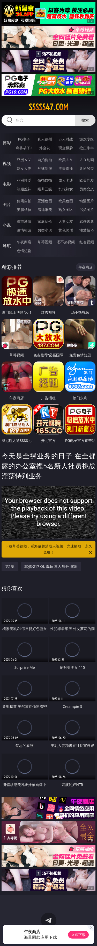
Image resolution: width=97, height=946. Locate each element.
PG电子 (24, 139)
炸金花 (44, 147)
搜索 (85, 120)
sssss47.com (48, 107)
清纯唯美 (45, 209)
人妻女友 (65, 221)
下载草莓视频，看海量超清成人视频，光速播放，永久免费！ (49, 549)
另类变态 (86, 189)
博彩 (7, 143)
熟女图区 (65, 209)
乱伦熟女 (65, 189)
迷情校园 (24, 230)
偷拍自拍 (45, 180)
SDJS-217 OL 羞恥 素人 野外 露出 (51, 566)
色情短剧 (24, 250)
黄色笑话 (65, 230)
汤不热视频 (66, 241)
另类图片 (86, 209)
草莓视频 (45, 241)
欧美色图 (65, 200)
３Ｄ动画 (86, 159)
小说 (7, 225)
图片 (7, 204)
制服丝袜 (24, 189)
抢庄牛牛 (86, 147)
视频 (7, 163)
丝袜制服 (45, 168)
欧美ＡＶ (65, 159)
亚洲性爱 (24, 180)
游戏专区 (86, 139)
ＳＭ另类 (86, 168)
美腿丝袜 (24, 209)
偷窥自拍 (24, 200)
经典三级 (45, 189)
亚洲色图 (45, 200)
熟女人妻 (24, 168)
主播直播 (65, 168)
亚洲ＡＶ (24, 159)
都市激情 (24, 221)
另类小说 (45, 230)
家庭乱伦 (45, 221)
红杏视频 (86, 241)
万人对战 (65, 139)
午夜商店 (24, 241)
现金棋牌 (65, 147)
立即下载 (78, 934)
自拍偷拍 (45, 159)
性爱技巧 (86, 230)
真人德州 (45, 139)
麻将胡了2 (24, 147)
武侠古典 (86, 221)
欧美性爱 (86, 180)
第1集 (9, 566)
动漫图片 (86, 200)
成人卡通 (65, 180)
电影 (7, 184)
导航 (7, 245)
